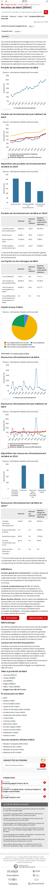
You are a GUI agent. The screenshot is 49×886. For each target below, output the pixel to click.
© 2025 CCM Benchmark (24, 862)
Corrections (21, 860)
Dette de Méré (10, 618)
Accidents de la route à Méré (14, 712)
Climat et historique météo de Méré (16, 709)
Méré (26, 4)
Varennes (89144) (10, 675)
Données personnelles (18, 858)
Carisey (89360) (9, 678)
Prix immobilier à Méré (11, 704)
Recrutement (7, 858)
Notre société (28, 857)
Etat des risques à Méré (12, 727)
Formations (9, 778)
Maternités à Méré (10, 724)
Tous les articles (8, 860)
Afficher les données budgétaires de (14, 26)
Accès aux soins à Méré (12, 729)
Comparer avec (6, 31)
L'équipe (21, 857)
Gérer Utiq (43, 858)
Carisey (20, 16)
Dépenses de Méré (37, 618)
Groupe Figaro (41, 860)
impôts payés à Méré (21, 353)
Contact (41, 857)
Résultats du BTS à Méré (12, 752)
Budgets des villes (11, 4)
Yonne (21, 4)
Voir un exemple (41, 769)
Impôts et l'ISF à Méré (11, 706)
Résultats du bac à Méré (12, 746)
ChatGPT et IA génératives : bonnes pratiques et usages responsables (22, 789)
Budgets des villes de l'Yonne (14, 689)
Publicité (35, 857)
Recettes (5, 36)
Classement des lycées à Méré (15, 715)
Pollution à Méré (9, 735)
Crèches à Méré (9, 721)
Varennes (12, 16)
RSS (15, 860)
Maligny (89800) (9, 684)
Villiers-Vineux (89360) (11, 686)
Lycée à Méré (8, 718)
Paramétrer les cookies (32, 858)
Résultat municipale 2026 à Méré (15, 744)
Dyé (25, 16)
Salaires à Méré (9, 701)
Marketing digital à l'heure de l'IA (15, 782)
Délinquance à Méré (10, 732)
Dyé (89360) (8, 681)
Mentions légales (31, 860)
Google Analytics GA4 (11, 796)
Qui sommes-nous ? (11, 857)
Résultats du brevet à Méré (13, 749)
